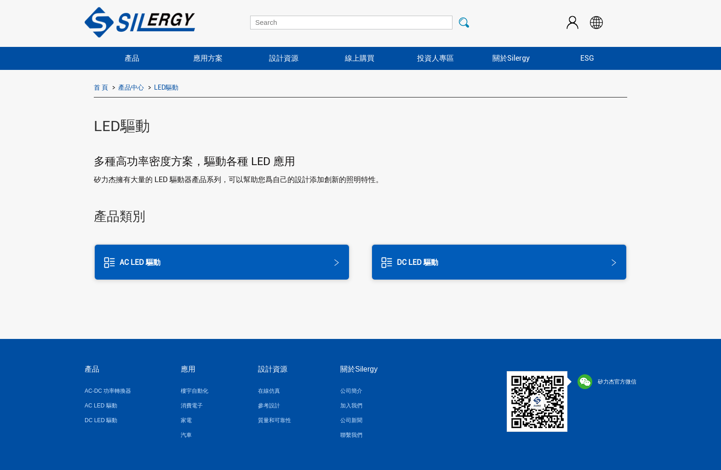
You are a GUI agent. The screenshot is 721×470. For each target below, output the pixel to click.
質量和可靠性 (274, 420)
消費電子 (192, 405)
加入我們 (351, 405)
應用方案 (208, 58)
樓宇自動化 (194, 391)
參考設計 (269, 405)
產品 (132, 58)
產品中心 (131, 87)
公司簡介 (351, 391)
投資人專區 (435, 58)
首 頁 (101, 87)
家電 (186, 420)
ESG (587, 58)
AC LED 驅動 (101, 405)
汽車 (186, 435)
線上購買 (359, 58)
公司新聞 (351, 420)
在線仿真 (269, 391)
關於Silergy (511, 58)
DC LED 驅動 (101, 420)
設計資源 (283, 58)
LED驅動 (166, 87)
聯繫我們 (351, 435)
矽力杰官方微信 (607, 381)
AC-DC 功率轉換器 (108, 391)
